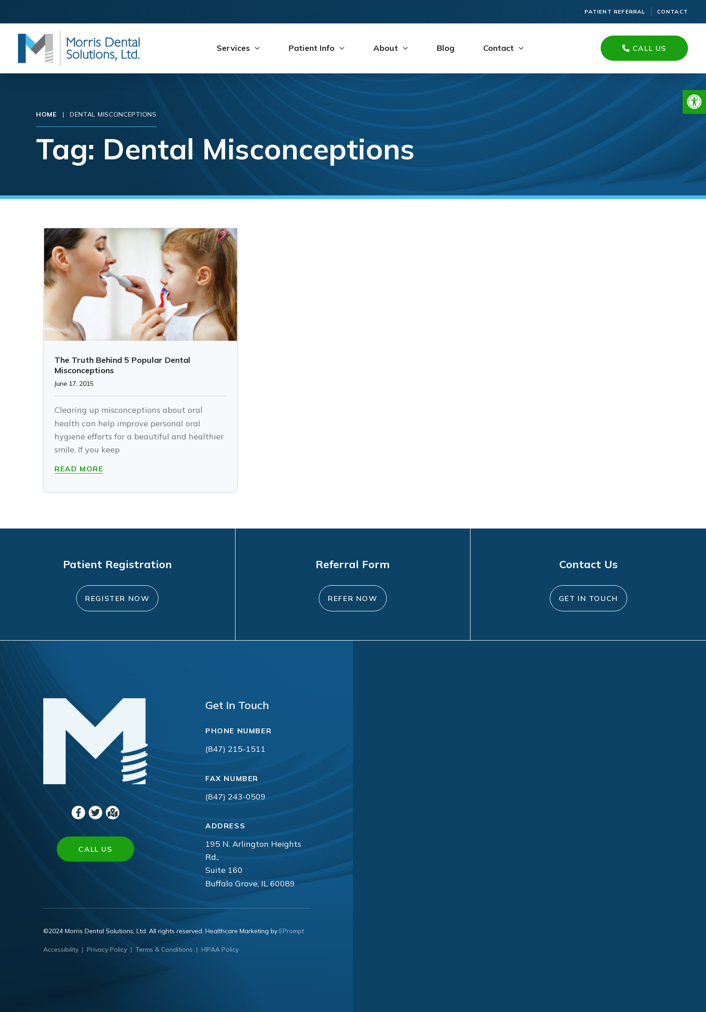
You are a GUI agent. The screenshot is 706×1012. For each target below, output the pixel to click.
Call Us (644, 48)
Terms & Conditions (164, 949)
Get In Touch (588, 598)
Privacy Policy (107, 949)
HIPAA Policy (220, 949)
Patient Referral (614, 11)
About (385, 48)
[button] (694, 102)
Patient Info (312, 48)
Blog (445, 48)
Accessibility (60, 949)
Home (46, 114)
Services (233, 48)
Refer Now (352, 598)
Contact (672, 11)
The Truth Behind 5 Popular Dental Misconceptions (122, 365)
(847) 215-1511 (235, 749)
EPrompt (291, 931)
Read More (78, 468)
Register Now (117, 598)
